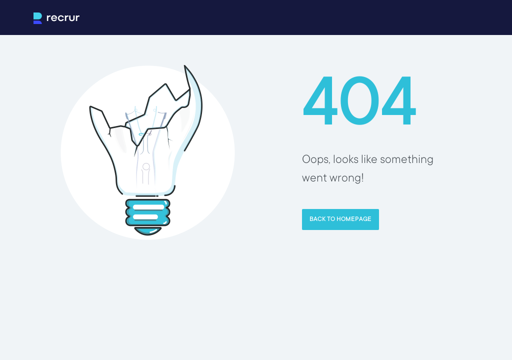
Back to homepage (341, 219)
